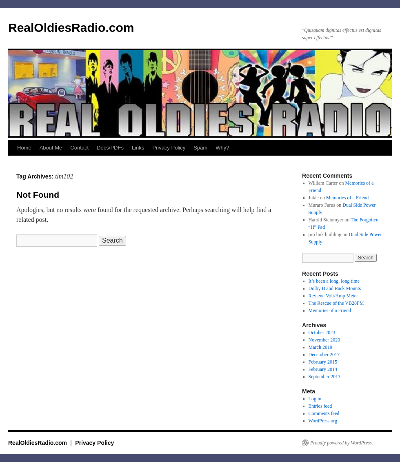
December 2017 (324, 354)
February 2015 (323, 362)
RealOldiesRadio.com (71, 27)
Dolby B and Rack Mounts (335, 288)
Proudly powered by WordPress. (341, 443)
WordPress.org (323, 421)
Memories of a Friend (347, 198)
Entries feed (320, 406)
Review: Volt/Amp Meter (333, 296)
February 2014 (323, 369)
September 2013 (324, 376)
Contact (79, 148)
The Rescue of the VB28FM (336, 303)
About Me (51, 148)
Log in (315, 399)
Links (138, 148)
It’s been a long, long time (334, 281)
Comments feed (324, 413)
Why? (222, 148)
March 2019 (320, 347)
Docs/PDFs (110, 148)
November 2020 (324, 340)
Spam (200, 148)
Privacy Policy (168, 148)
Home (24, 148)
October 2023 (322, 332)
